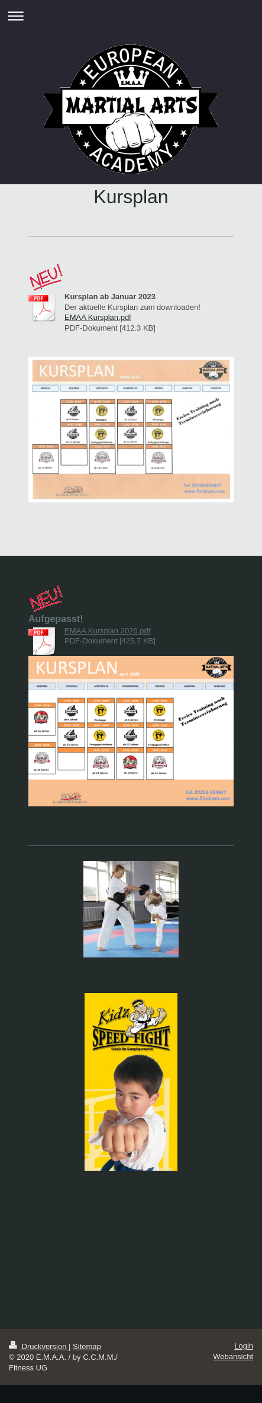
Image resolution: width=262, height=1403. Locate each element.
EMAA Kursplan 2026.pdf (107, 630)
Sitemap (87, 1346)
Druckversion (39, 1346)
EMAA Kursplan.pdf (97, 317)
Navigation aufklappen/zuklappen (131, 15)
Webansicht (233, 1356)
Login (243, 1345)
